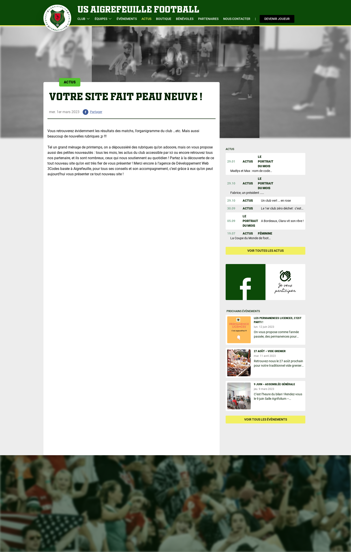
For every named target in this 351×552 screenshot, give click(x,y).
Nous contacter (236, 19)
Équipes (103, 19)
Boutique (163, 19)
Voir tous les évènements (265, 419)
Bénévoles (184, 19)
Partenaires (208, 19)
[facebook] (90, 112)
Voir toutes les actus (265, 250)
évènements (127, 19)
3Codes (53, 169)
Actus (146, 19)
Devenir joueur (277, 19)
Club (83, 19)
